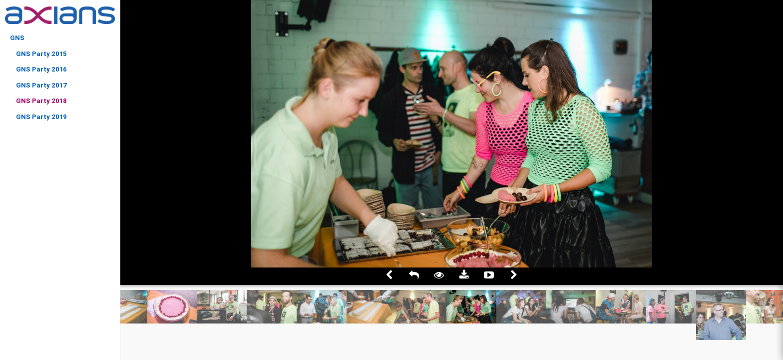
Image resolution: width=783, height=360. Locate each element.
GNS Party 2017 (41, 85)
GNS (17, 38)
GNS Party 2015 (41, 54)
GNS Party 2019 (41, 116)
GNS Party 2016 (41, 69)
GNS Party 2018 (41, 100)
